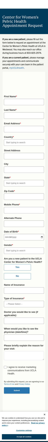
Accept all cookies (24, 437)
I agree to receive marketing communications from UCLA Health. (22, 370)
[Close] (44, 414)
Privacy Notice (24, 384)
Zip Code (9, 191)
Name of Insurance (14, 285)
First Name (10, 96)
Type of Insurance (14, 298)
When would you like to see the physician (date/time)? (21, 330)
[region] (24, 426)
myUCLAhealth (16, 67)
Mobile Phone (12, 204)
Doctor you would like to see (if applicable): (21, 314)
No (17, 276)
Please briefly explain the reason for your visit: (23, 347)
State (7, 177)
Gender (8, 245)
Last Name (10, 110)
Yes (17, 267)
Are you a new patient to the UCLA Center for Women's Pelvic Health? (23, 260)
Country (9, 137)
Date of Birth (11, 231)
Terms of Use (9, 384)
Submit (17, 390)
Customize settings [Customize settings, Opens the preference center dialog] (24, 430)
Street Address (12, 150)
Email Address (12, 123)
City (6, 164)
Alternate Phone (13, 218)
